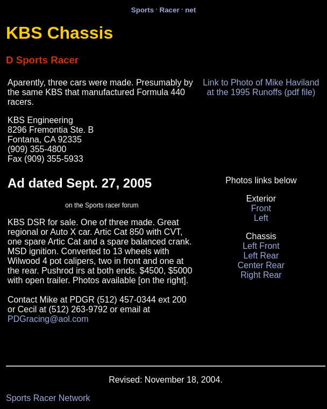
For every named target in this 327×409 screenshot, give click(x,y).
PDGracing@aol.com (48, 319)
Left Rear (261, 255)
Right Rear (260, 274)
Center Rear (261, 265)
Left (261, 218)
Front (261, 208)
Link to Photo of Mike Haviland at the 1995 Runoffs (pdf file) (261, 87)
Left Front (261, 245)
